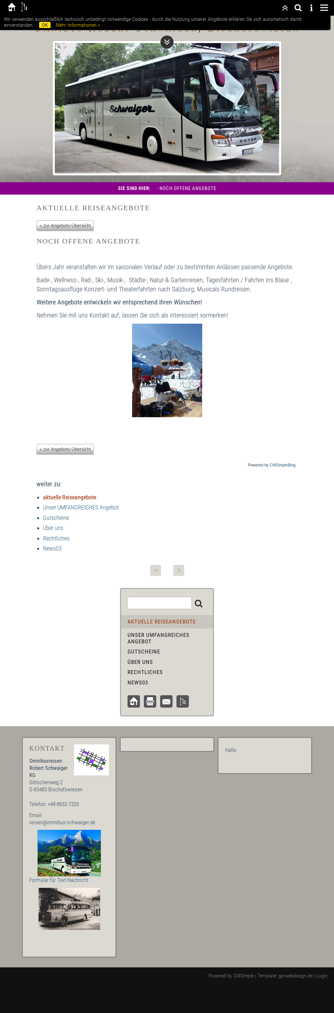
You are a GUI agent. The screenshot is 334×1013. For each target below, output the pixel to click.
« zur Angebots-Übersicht (65, 225)
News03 (52, 548)
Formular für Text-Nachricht (58, 880)
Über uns (53, 527)
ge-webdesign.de (295, 976)
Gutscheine (56, 517)
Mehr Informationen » (78, 25)
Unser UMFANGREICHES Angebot (81, 507)
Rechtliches (56, 538)
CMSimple (244, 976)
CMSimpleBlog (283, 465)
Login (321, 976)
